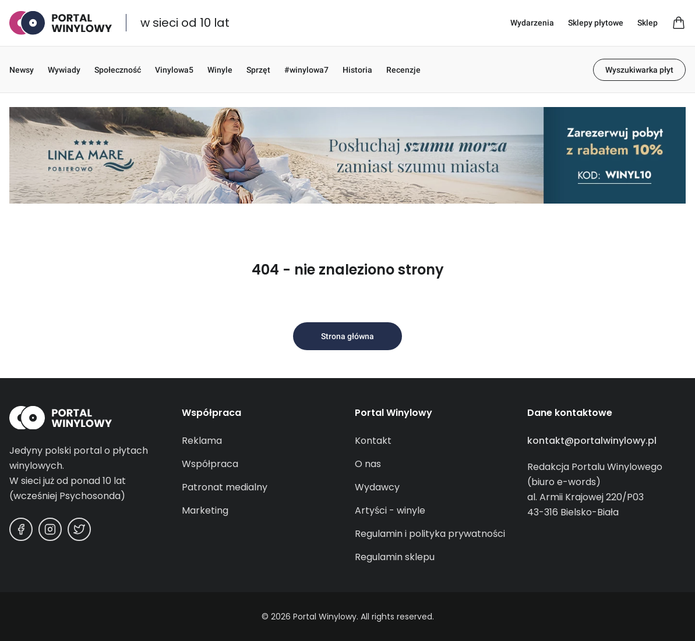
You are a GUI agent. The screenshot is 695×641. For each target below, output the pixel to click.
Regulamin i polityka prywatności (430, 533)
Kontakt (373, 440)
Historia (357, 69)
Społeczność (117, 69)
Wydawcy (377, 487)
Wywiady (64, 69)
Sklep (647, 22)
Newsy (21, 69)
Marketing (205, 510)
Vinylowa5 (174, 69)
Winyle (219, 69)
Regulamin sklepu (395, 557)
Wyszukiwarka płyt (639, 69)
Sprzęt (258, 69)
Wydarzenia (532, 22)
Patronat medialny (224, 487)
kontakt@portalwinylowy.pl (592, 440)
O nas (368, 464)
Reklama (202, 440)
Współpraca (210, 464)
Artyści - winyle (390, 510)
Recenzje (403, 69)
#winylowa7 (306, 69)
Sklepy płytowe (595, 22)
